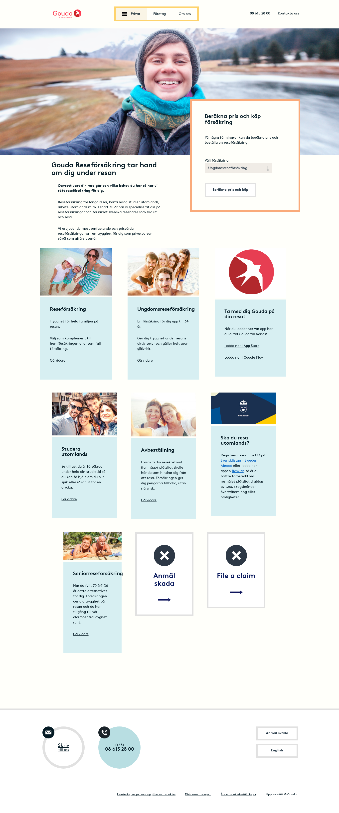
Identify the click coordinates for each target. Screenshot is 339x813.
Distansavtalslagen (198, 794)
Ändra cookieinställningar (238, 794)
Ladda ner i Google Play (243, 358)
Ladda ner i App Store (241, 346)
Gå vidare (57, 361)
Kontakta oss (288, 13)
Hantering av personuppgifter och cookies (146, 794)
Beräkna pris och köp (230, 190)
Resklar (238, 471)
